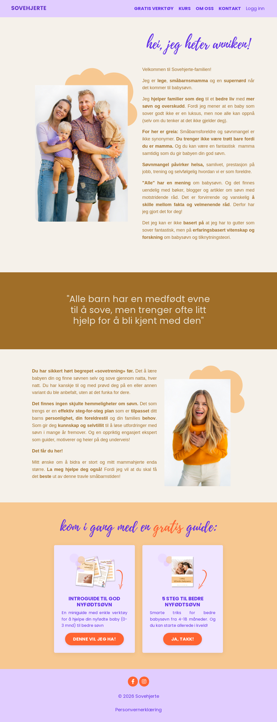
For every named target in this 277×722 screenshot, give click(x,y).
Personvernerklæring (138, 710)
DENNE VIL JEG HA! (94, 639)
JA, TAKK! (182, 639)
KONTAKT (230, 8)
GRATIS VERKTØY (154, 8)
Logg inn (255, 8)
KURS (185, 8)
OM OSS (205, 8)
